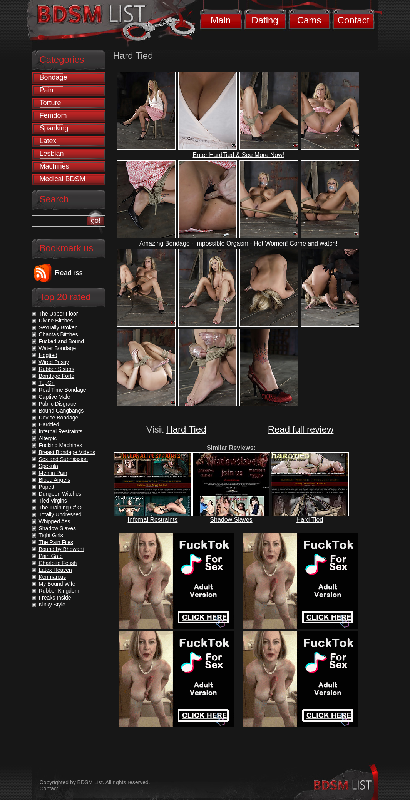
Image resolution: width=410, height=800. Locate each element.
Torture (50, 103)
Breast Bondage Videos (67, 452)
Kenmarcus (52, 577)
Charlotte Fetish (58, 563)
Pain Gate (51, 556)
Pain (47, 90)
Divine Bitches (56, 320)
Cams (309, 20)
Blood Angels (54, 480)
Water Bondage (57, 348)
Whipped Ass (54, 521)
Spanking (54, 128)
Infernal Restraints (153, 519)
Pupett (46, 487)
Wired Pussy (54, 362)
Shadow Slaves (231, 519)
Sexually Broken (58, 327)
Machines (54, 166)
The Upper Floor (58, 314)
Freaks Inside (55, 598)
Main (221, 20)
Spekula (49, 466)
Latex (48, 141)
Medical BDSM (62, 179)
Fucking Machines (60, 445)
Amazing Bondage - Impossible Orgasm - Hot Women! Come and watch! (238, 243)
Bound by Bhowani (61, 549)
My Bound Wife (57, 584)
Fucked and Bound (61, 341)
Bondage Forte (57, 376)
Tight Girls (51, 535)
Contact (354, 20)
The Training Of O (60, 507)
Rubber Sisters (57, 369)
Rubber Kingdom (59, 591)
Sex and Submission (63, 459)
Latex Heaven (55, 570)
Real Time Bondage (62, 390)
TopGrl (47, 383)
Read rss (69, 273)
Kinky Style (52, 604)
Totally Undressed (60, 514)
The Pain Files (56, 542)
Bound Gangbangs (61, 411)
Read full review (301, 429)
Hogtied (48, 355)
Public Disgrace (57, 404)
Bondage (53, 77)
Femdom (53, 115)
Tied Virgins (53, 501)
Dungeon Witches (60, 494)
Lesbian (52, 153)
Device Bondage (59, 417)
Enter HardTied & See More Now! (238, 155)
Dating (264, 20)
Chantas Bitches (58, 334)
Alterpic (48, 438)
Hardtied (49, 424)
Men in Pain (53, 473)
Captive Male (54, 397)
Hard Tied (186, 429)
